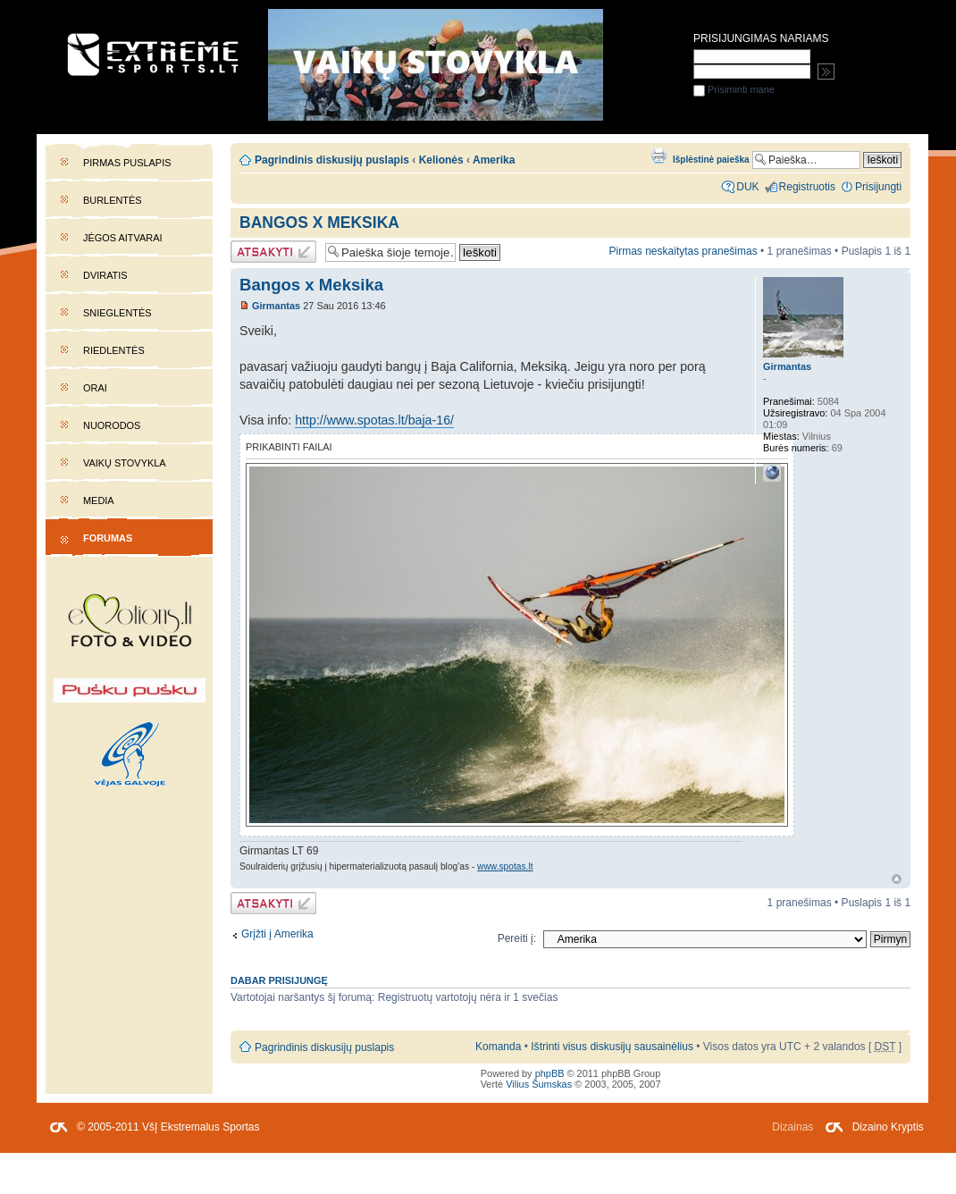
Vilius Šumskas (539, 1084)
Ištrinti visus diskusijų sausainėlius (612, 1046)
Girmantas (276, 305)
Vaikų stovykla (124, 463)
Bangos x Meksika (319, 222)
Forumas (107, 538)
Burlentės (112, 200)
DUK (747, 187)
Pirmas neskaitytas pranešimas (682, 251)
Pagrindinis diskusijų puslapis (332, 160)
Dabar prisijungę (279, 980)
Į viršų (896, 879)
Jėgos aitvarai (123, 237)
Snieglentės (117, 312)
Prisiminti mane (734, 89)
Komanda (498, 1046)
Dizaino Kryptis (888, 1127)
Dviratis (105, 275)
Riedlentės (114, 350)
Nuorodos (111, 425)
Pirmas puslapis (127, 162)
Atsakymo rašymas (273, 251)
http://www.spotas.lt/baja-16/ (374, 420)
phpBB (550, 1073)
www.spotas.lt (505, 866)
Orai (95, 388)
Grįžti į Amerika (277, 934)
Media (98, 500)
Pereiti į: (517, 938)
